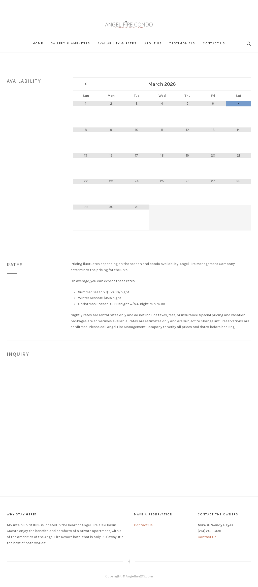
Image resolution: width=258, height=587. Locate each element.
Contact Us (214, 43)
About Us (153, 43)
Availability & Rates (117, 43)
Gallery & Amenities (70, 43)
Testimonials (182, 43)
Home (38, 43)
